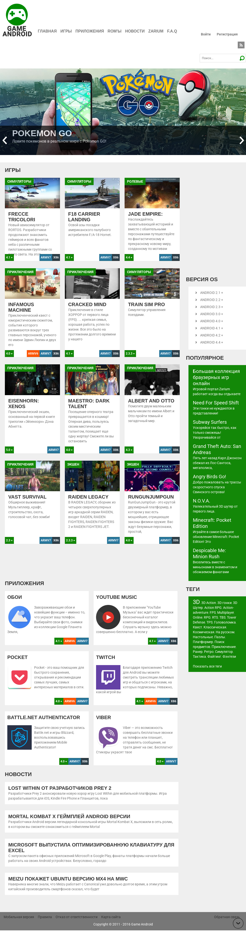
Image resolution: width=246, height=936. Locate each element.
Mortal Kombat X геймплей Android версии (69, 822)
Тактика (199, 656)
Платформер (203, 642)
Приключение (224, 647)
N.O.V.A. (201, 501)
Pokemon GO (42, 133)
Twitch (105, 663)
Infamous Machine (21, 312)
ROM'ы (114, 31)
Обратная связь (227, 923)
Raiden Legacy (88, 502)
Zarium (155, 31)
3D (196, 602)
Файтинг (214, 656)
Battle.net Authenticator (43, 723)
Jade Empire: (145, 214)
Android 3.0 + (211, 314)
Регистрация (227, 34)
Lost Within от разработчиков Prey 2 (59, 793)
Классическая (215, 627)
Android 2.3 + (211, 307)
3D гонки (224, 603)
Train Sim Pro (146, 310)
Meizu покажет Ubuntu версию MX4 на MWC (68, 884)
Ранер (198, 652)
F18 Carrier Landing (84, 216)
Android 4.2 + (211, 335)
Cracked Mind (87, 310)
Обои (14, 602)
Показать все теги (207, 666)
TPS (210, 622)
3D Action (208, 603)
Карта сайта (111, 923)
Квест (197, 627)
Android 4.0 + (211, 321)
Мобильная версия (19, 923)
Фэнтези (229, 656)
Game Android (142, 930)
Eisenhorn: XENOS (23, 409)
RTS (215, 617)
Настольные (203, 637)
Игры (66, 31)
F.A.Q (172, 31)
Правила (45, 923)
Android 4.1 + (211, 328)
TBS (222, 617)
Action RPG (213, 608)
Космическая (203, 632)
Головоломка (225, 622)
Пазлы (219, 637)
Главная (47, 31)
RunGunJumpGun (151, 502)
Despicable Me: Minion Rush (209, 553)
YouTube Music (116, 602)
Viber (103, 723)
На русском (225, 632)
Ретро (209, 652)
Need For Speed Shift (216, 403)
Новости (135, 31)
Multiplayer (225, 612)
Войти (206, 34)
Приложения (90, 31)
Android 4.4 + (211, 342)
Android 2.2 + (211, 300)
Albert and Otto (151, 406)
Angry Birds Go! (209, 476)
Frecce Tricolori (21, 216)
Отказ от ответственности (77, 923)
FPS (213, 612)
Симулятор (224, 652)
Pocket (17, 663)
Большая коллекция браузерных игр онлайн (216, 377)
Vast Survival (27, 502)
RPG (207, 617)
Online (197, 617)
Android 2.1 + (211, 293)
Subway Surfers (210, 422)
